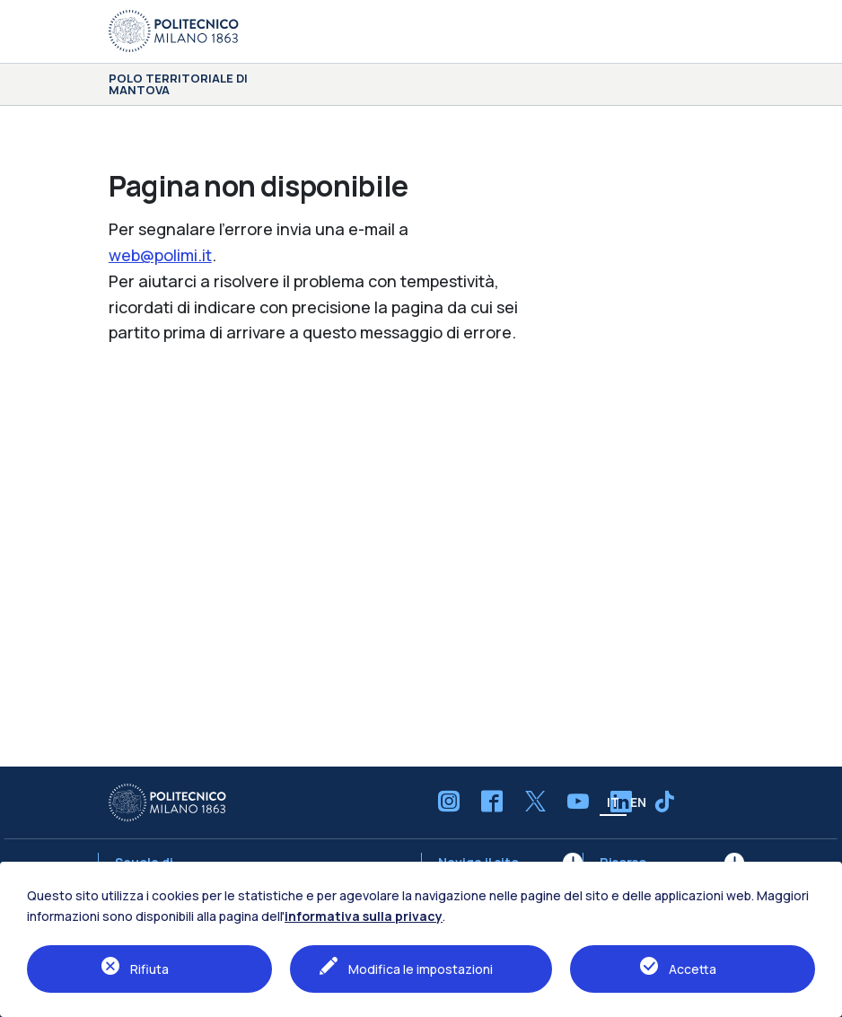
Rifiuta (149, 969)
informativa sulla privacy (364, 916)
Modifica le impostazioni (420, 969)
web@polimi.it (160, 255)
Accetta (692, 969)
